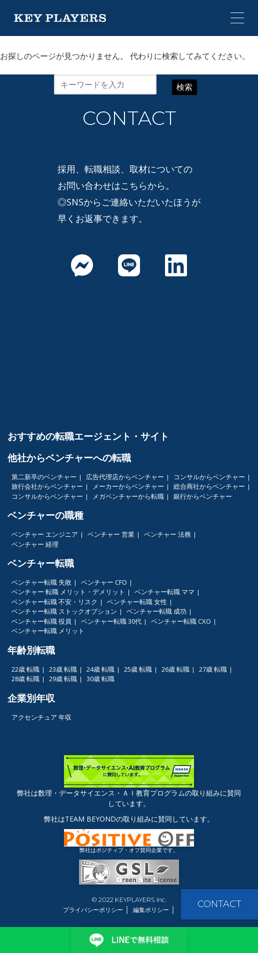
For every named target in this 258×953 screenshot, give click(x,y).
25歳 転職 (138, 669)
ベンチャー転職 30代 (111, 621)
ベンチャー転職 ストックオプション (64, 611)
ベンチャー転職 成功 (156, 611)
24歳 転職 (100, 669)
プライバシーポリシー (93, 910)
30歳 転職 (100, 678)
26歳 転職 (176, 669)
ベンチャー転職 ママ (164, 591)
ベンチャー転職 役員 (42, 621)
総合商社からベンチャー (209, 486)
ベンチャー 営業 (111, 534)
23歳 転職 (63, 669)
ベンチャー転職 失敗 (42, 582)
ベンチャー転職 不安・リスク (55, 601)
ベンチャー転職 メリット (48, 630)
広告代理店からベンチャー (125, 476)
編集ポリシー (151, 910)
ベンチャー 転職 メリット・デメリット (68, 591)
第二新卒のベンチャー (44, 476)
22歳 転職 (26, 669)
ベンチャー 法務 (167, 534)
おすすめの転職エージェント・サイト (88, 436)
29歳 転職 (63, 678)
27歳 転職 (213, 669)
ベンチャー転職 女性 (137, 601)
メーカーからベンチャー (128, 486)
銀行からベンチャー (203, 496)
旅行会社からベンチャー (47, 486)
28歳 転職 (26, 678)
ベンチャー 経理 (35, 544)
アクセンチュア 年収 (42, 717)
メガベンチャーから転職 (128, 496)
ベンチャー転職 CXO (181, 621)
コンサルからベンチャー (209, 476)
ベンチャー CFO (104, 582)
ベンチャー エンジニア (45, 534)
